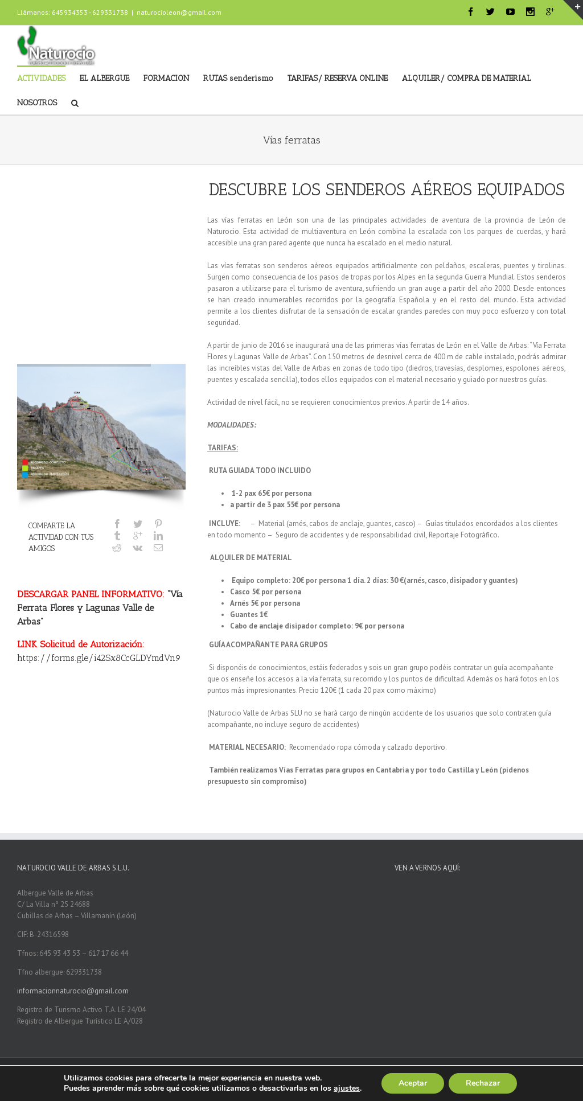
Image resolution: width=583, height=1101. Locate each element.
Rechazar (483, 1083)
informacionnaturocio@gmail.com (73, 991)
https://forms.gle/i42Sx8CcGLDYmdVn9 (99, 657)
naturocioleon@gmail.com (179, 12)
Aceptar (413, 1083)
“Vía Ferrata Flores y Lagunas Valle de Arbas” (100, 608)
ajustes (347, 1088)
